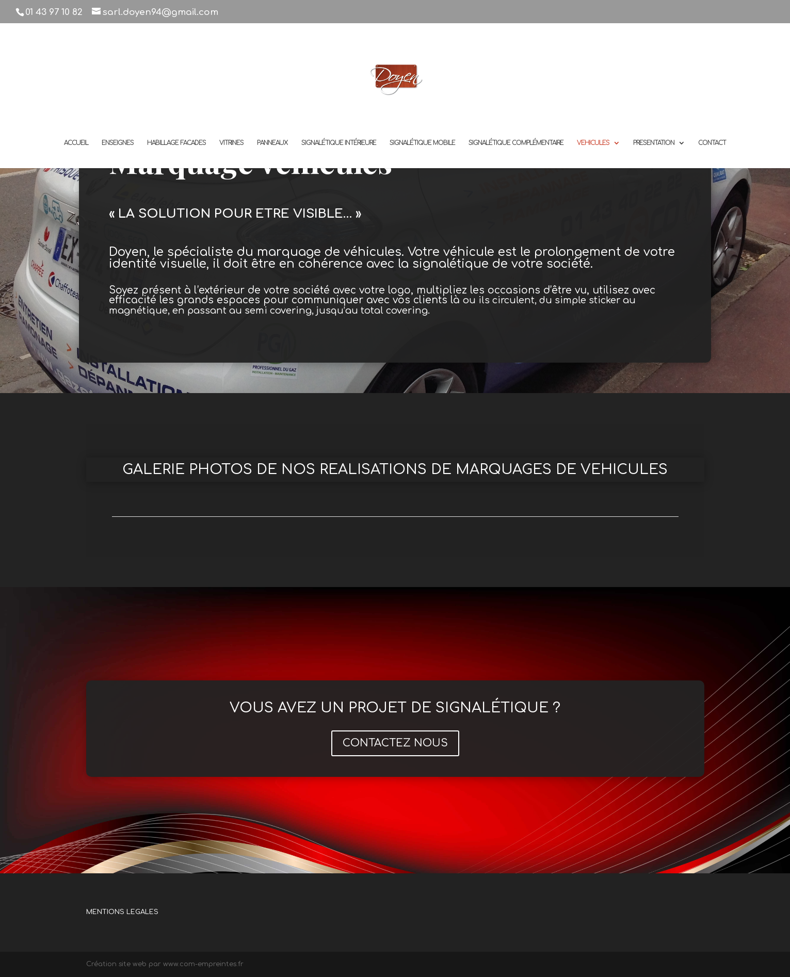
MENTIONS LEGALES (122, 912)
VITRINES (231, 142)
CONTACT (712, 142)
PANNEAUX (272, 142)
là (455, 300)
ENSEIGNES (118, 142)
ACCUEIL (76, 142)
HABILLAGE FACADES (176, 142)
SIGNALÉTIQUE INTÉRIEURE (338, 142)
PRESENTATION (653, 142)
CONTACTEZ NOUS (395, 743)
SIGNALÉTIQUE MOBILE (422, 142)
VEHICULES (593, 142)
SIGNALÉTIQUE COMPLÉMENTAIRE (516, 142)
